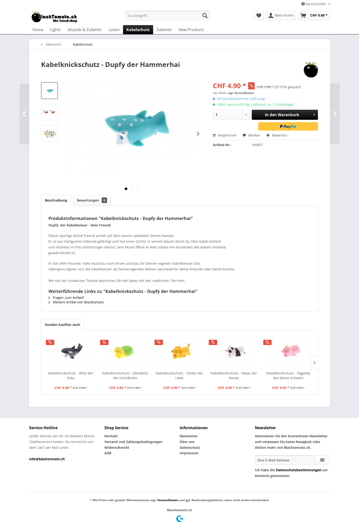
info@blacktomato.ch (47, 459)
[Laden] (114, 29)
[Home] (38, 29)
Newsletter (189, 436)
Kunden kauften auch (62, 324)
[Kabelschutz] (138, 29)
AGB (107, 453)
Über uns (187, 441)
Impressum (189, 453)
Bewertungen (92, 200)
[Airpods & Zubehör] (84, 29)
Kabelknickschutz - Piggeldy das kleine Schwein (288, 375)
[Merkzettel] (259, 15)
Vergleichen (225, 135)
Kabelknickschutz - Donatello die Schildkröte (125, 375)
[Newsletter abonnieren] (322, 460)
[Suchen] (205, 15)
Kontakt (111, 436)
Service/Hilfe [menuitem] (314, 4)
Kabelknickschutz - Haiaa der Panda (234, 375)
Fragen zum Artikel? (66, 297)
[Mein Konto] (281, 15)
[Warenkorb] (314, 15)
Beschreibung (56, 200)
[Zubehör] (164, 29)
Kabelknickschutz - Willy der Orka (70, 375)
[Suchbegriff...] (168, 15)
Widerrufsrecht (116, 447)
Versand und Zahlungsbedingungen (133, 441)
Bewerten (276, 135)
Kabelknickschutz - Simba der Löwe (179, 375)
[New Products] (191, 29)
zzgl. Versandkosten (241, 93)
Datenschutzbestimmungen (298, 470)
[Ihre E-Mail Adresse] (285, 460)
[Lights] (55, 29)
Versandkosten (167, 500)
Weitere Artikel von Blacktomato (76, 302)
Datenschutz (190, 447)
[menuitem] (168, 15)
